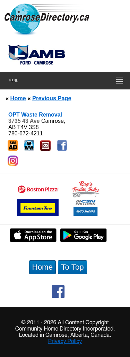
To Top (72, 267)
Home (18, 98)
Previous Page (51, 98)
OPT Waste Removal (35, 115)
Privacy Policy (65, 341)
